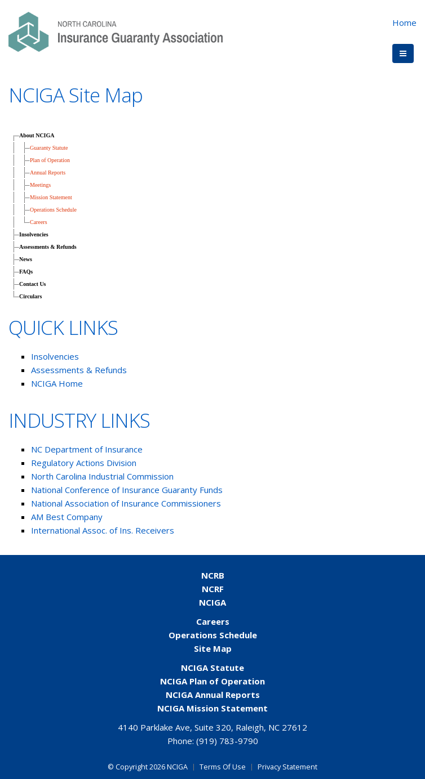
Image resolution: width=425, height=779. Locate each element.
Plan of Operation (50, 160)
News (25, 259)
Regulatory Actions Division (85, 462)
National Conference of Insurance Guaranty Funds (127, 489)
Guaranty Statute (49, 148)
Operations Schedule (53, 210)
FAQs (26, 271)
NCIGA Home (57, 383)
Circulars (30, 296)
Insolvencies (33, 234)
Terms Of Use (223, 767)
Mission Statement (51, 197)
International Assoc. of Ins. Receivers (102, 530)
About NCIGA (37, 135)
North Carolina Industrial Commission (102, 476)
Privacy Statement (287, 767)
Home (404, 22)
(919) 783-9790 (227, 740)
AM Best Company (67, 516)
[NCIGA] (115, 30)
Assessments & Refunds (48, 247)
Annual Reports (47, 172)
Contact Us (32, 284)
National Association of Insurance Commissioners (126, 503)
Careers (38, 222)
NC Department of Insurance (87, 449)
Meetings (40, 185)
